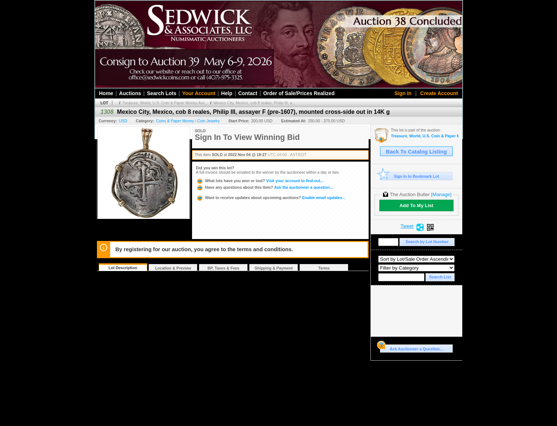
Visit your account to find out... (259, 180)
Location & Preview (173, 268)
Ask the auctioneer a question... (264, 187)
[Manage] (441, 194)
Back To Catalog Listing (416, 152)
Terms (324, 268)
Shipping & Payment (274, 268)
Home (106, 93)
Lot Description (122, 268)
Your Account (198, 93)
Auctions (130, 93)
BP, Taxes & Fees (223, 268)
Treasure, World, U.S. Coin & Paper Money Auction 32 (425, 136)
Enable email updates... (271, 197)
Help (226, 93)
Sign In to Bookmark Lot (409, 176)
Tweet (407, 226)
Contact (247, 93)
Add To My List (416, 205)
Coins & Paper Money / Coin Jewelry (188, 121)
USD (123, 121)
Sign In (403, 93)
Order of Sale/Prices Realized (299, 93)
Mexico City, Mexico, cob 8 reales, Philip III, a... (254, 103)
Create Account (439, 93)
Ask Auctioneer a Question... (411, 347)
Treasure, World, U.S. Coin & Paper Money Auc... (165, 103)
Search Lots (161, 93)
